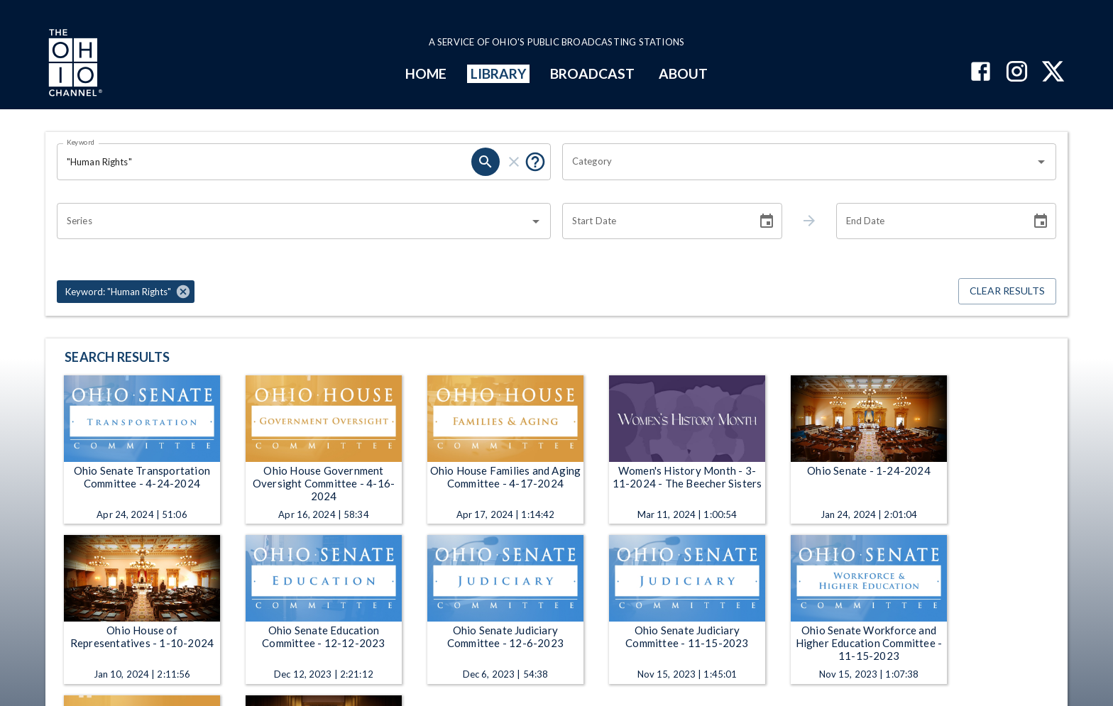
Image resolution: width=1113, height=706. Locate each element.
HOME (425, 73)
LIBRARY (499, 73)
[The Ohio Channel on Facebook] (980, 73)
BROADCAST (592, 73)
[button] (125, 291)
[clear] (514, 162)
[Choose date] (766, 221)
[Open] (1041, 162)
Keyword (81, 142)
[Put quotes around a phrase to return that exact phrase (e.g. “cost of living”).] (535, 161)
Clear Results (1007, 291)
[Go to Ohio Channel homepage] (74, 64)
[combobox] (799, 162)
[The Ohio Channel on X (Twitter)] (1053, 73)
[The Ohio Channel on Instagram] (1016, 73)
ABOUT (683, 73)
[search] (485, 162)
